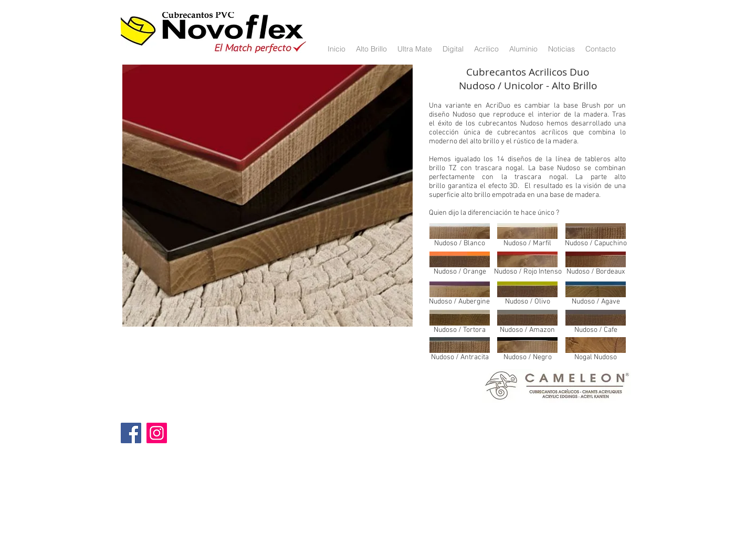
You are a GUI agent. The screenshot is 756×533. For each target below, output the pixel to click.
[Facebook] (131, 433)
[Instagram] (156, 433)
